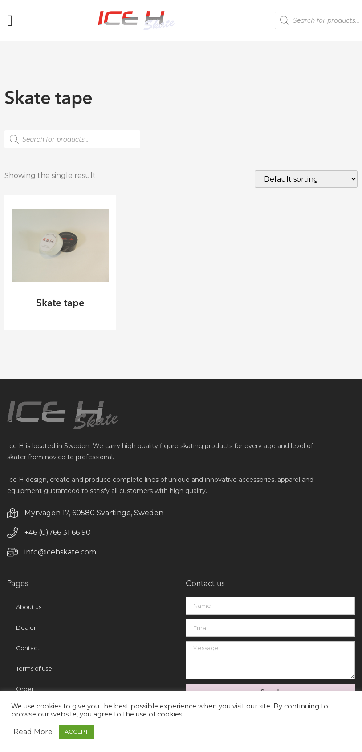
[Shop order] (306, 179)
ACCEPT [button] (76, 731)
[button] (10, 20)
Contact (28, 649)
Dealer (26, 629)
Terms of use (34, 670)
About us (28, 608)
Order (25, 690)
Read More (33, 732)
